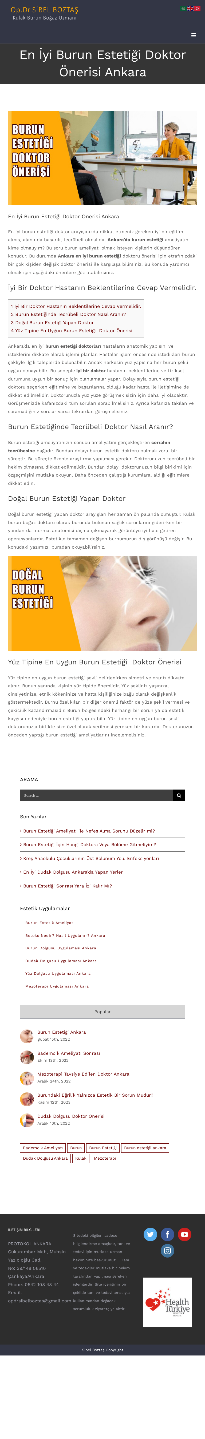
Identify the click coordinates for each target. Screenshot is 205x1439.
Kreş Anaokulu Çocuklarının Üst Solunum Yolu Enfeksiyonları (91, 858)
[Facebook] (167, 1234)
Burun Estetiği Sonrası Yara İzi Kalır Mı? (67, 886)
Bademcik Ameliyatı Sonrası (68, 1053)
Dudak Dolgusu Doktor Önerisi (71, 1116)
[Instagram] (167, 1251)
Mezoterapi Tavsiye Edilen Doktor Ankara (83, 1074)
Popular (102, 1011)
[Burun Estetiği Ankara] (27, 1033)
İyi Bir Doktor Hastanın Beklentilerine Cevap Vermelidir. (76, 306)
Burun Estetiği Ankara (61, 1032)
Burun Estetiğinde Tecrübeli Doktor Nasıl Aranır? (68, 314)
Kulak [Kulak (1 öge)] (80, 1158)
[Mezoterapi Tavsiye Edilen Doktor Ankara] (27, 1075)
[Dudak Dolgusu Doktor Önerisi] (27, 1117)
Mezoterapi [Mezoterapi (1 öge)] (105, 1158)
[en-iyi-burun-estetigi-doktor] (102, 158)
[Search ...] (96, 795)
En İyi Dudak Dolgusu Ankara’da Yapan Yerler (73, 872)
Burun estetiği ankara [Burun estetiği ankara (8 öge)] (145, 1147)
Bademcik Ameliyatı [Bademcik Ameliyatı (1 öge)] (43, 1147)
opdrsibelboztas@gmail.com (39, 1300)
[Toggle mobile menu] (194, 35)
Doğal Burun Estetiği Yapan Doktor (52, 322)
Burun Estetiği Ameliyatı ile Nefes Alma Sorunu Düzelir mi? (89, 831)
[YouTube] (184, 1234)
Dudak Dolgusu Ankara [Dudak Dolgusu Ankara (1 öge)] (45, 1158)
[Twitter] (150, 1234)
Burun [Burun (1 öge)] (76, 1147)
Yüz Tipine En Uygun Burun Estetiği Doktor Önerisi (71, 330)
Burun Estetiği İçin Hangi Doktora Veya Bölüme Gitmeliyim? (89, 844)
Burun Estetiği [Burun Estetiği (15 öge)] (103, 1147)
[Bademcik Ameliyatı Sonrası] (27, 1054)
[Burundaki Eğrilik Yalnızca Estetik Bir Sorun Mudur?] (27, 1096)
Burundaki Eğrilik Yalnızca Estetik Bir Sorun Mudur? (95, 1095)
